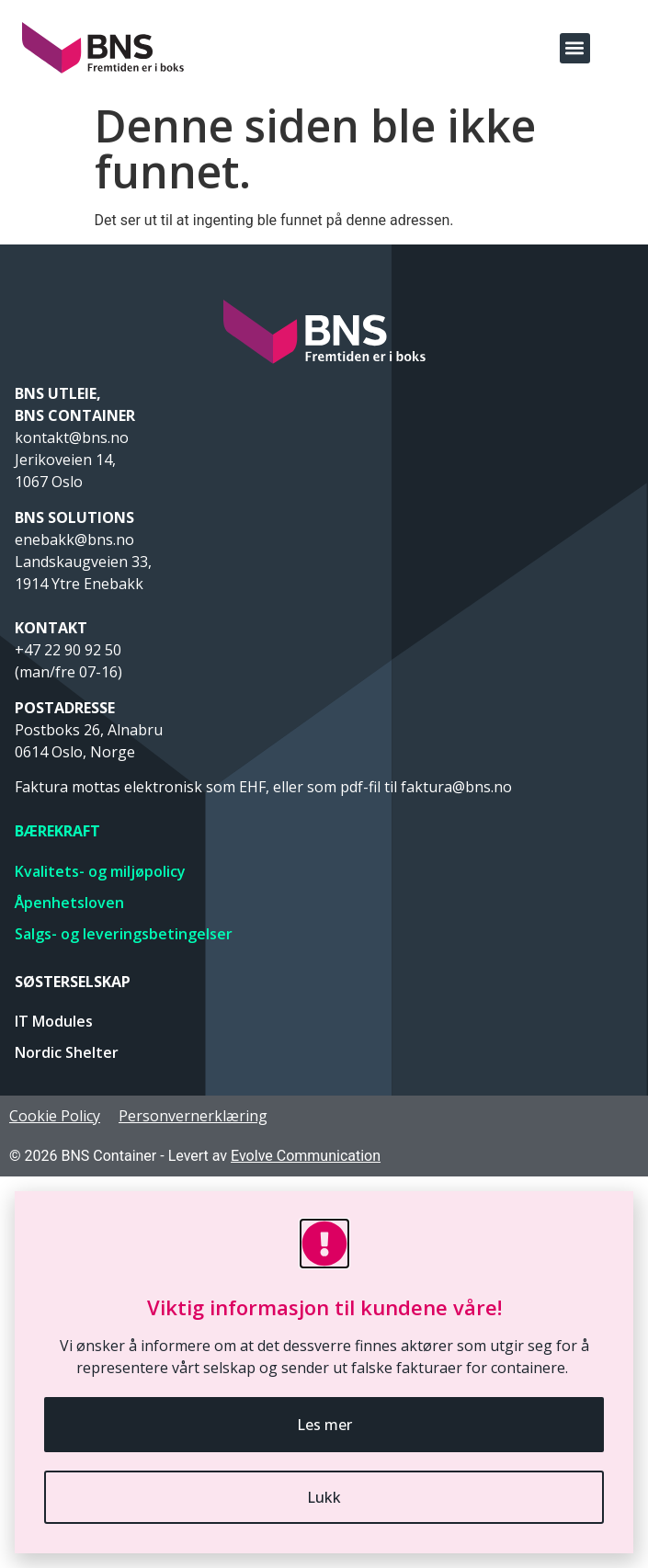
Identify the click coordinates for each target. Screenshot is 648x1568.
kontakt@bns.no (73, 437)
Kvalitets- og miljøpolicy (100, 871)
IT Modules (54, 1021)
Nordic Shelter (67, 1052)
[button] (575, 48)
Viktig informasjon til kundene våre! (324, 1307)
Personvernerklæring (193, 1116)
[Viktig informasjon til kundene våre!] (324, 1244)
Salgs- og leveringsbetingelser (124, 934)
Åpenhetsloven (69, 902)
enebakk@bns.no (76, 539)
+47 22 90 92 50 (68, 650)
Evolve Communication (306, 1156)
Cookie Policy (54, 1116)
